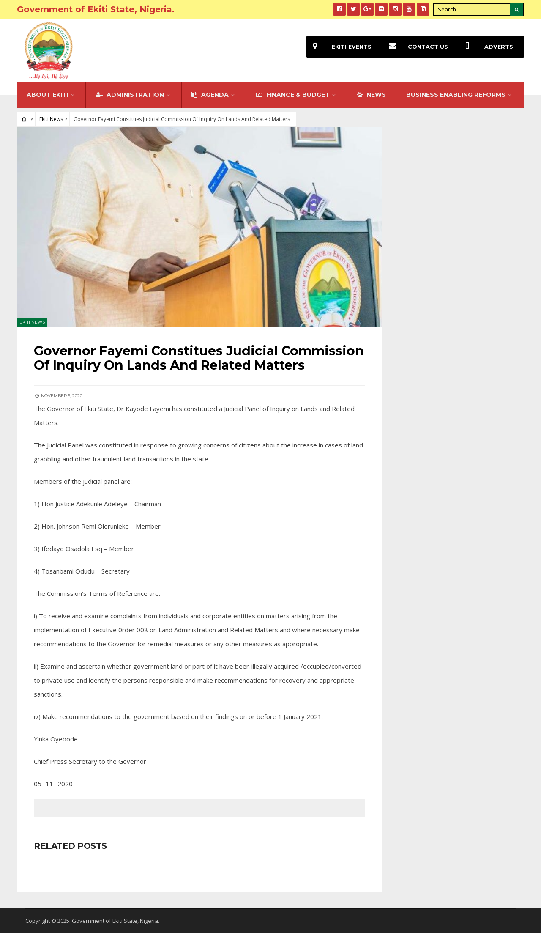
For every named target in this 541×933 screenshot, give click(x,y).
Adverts (486, 47)
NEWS (371, 95)
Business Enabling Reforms (455, 95)
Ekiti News (51, 119)
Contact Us (415, 47)
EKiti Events (339, 47)
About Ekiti (47, 95)
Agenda (210, 95)
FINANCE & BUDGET (293, 95)
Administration (130, 95)
